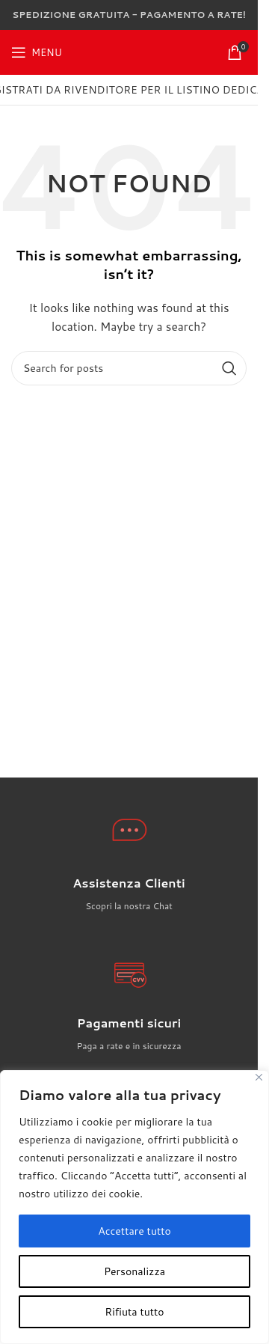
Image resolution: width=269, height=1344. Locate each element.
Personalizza (134, 1271)
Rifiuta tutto (134, 1311)
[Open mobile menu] (36, 52)
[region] (134, 1207)
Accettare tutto (134, 1231)
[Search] (129, 368)
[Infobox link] (129, 894)
